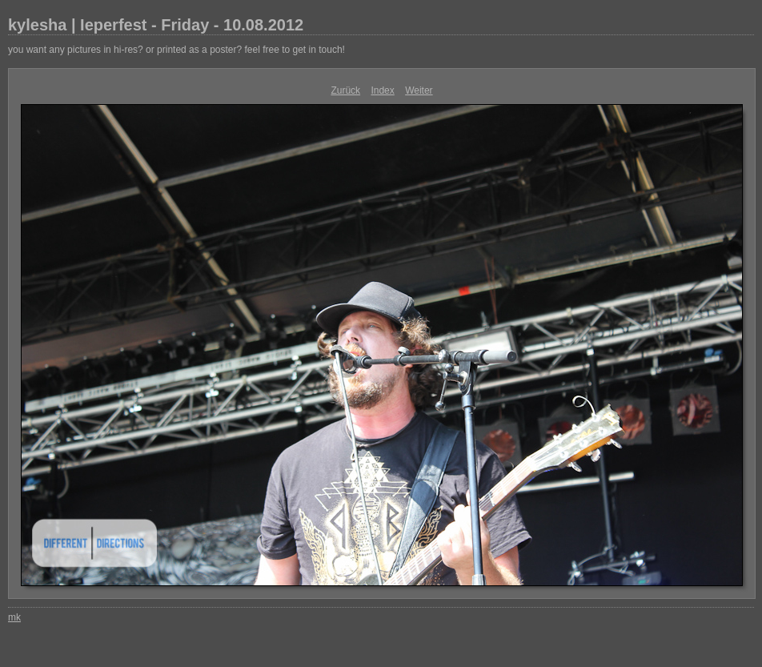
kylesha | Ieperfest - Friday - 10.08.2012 (155, 25)
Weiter (418, 90)
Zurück (345, 90)
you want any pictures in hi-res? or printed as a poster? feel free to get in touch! (176, 49)
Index (382, 90)
